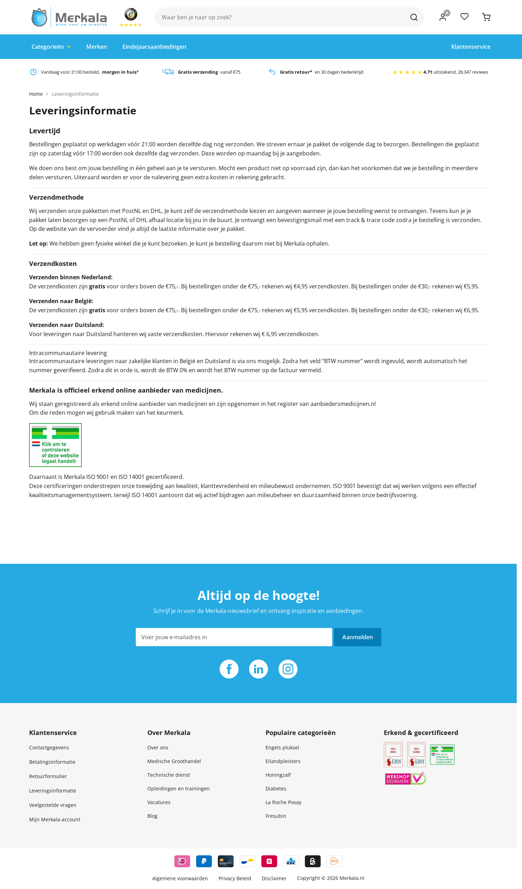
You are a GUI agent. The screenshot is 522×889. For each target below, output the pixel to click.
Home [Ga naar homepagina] (36, 94)
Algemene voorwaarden (180, 878)
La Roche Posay (283, 802)
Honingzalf (278, 774)
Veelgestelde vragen (52, 805)
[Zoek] (414, 17)
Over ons (157, 747)
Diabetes (276, 788)
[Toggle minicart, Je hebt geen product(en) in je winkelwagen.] (486, 17)
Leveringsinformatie (52, 790)
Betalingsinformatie (52, 761)
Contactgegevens (49, 747)
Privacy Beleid (235, 878)
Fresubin (276, 816)
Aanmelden (357, 637)
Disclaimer (274, 878)
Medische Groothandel (174, 761)
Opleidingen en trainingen (178, 788)
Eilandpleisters (283, 761)
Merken (96, 47)
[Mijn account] (442, 17)
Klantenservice (470, 47)
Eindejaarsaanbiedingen (154, 47)
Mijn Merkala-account (54, 819)
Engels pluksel (282, 747)
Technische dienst (168, 774)
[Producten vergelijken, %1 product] (464, 17)
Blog (152, 816)
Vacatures (158, 802)
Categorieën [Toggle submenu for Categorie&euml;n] (51, 47)
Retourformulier (48, 776)
